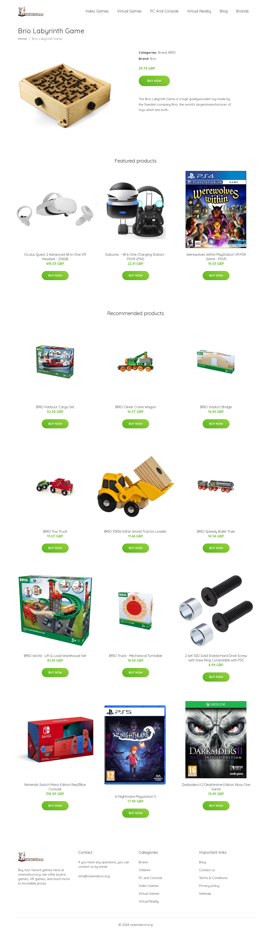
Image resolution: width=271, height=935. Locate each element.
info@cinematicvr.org (94, 879)
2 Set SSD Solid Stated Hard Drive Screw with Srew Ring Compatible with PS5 (216, 661)
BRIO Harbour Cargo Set (55, 410)
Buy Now (154, 84)
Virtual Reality (199, 12)
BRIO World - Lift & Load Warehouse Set (55, 659)
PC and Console (164, 12)
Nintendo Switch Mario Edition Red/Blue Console (55, 789)
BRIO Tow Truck (55, 534)
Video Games (97, 12)
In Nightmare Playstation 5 (135, 799)
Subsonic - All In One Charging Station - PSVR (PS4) (135, 259)
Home (22, 42)
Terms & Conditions (213, 881)
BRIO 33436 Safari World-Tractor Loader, (135, 534)
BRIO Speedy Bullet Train (216, 534)
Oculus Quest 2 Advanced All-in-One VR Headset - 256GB (55, 259)
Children (145, 873)
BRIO (172, 55)
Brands (242, 12)
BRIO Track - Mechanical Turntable (135, 659)
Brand (162, 55)
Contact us (207, 873)
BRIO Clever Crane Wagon (135, 410)
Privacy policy (209, 889)
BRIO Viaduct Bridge (216, 410)
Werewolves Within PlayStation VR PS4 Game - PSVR (216, 259)
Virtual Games (129, 12)
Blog (224, 12)
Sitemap (205, 896)
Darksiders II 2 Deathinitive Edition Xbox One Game (216, 789)
